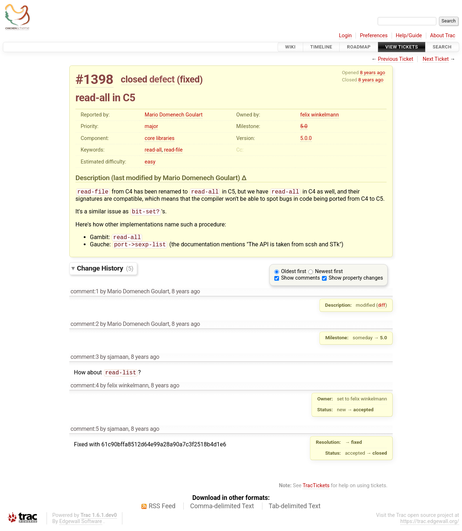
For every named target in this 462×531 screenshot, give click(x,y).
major (151, 126)
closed (134, 79)
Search (442, 47)
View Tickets (401, 47)
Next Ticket (436, 59)
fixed (190, 79)
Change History (105, 271)
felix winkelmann (319, 115)
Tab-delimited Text (295, 509)
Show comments (300, 281)
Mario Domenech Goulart (173, 115)
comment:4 (84, 389)
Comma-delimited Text (222, 509)
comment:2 (84, 326)
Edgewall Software (80, 525)
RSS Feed (162, 509)
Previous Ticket (395, 59)
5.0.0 (306, 138)
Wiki (290, 47)
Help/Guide (409, 36)
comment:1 (84, 294)
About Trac (443, 36)
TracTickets (316, 489)
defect (162, 79)
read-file (173, 150)
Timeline (321, 47)
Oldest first (293, 274)
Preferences (374, 36)
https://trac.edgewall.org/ (429, 525)
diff (381, 308)
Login (345, 36)
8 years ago (372, 72)
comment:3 (84, 359)
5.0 (304, 126)
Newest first (329, 274)
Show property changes (356, 281)
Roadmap (359, 47)
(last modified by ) (176, 178)
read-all (153, 150)
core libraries (160, 138)
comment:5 (84, 432)
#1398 (94, 79)
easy (150, 162)
